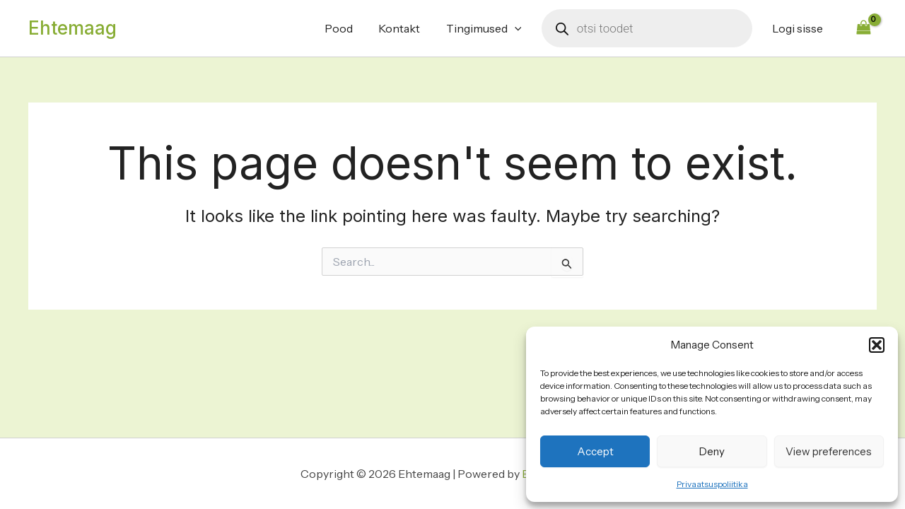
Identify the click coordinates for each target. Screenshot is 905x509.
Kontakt (407, 28)
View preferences (829, 451)
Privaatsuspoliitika (712, 484)
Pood (350, 28)
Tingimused (489, 28)
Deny (712, 451)
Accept (595, 451)
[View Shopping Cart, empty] (863, 28)
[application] (520, 28)
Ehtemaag (72, 28)
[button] (877, 345)
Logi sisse (798, 28)
